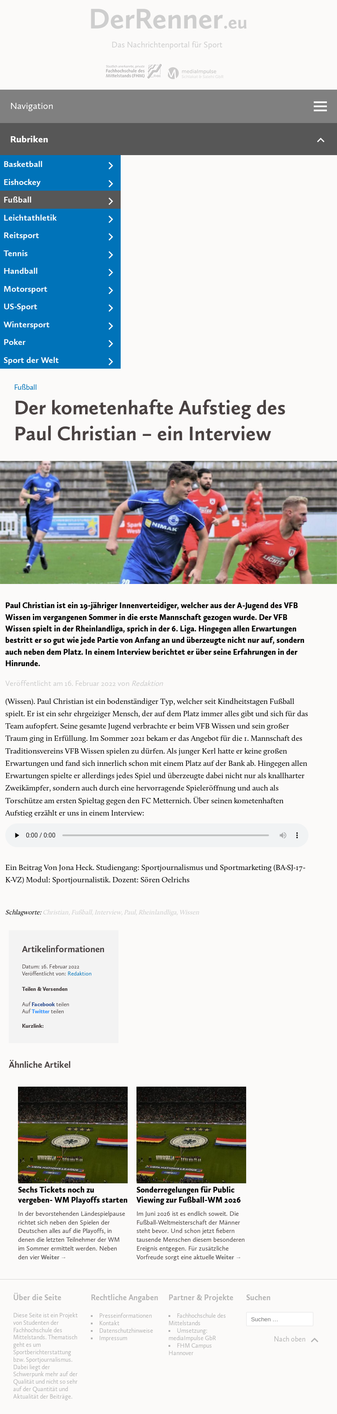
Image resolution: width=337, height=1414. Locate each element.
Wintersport (27, 324)
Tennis (16, 253)
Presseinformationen (125, 1316)
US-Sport (20, 306)
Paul (130, 913)
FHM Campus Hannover (190, 1349)
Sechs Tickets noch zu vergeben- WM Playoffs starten (73, 1195)
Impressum (113, 1338)
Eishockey (22, 182)
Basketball (23, 164)
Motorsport (25, 288)
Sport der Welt (31, 360)
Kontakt (109, 1323)
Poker (14, 342)
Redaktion (147, 683)
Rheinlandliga (157, 913)
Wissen (189, 913)
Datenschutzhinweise (126, 1330)
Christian (55, 913)
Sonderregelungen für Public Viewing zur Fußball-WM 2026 (188, 1195)
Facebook (43, 1004)
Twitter (41, 1011)
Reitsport (21, 235)
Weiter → (53, 1257)
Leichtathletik (30, 217)
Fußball (18, 199)
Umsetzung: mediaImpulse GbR (192, 1334)
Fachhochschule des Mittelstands (197, 1319)
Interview (107, 913)
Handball (21, 270)
